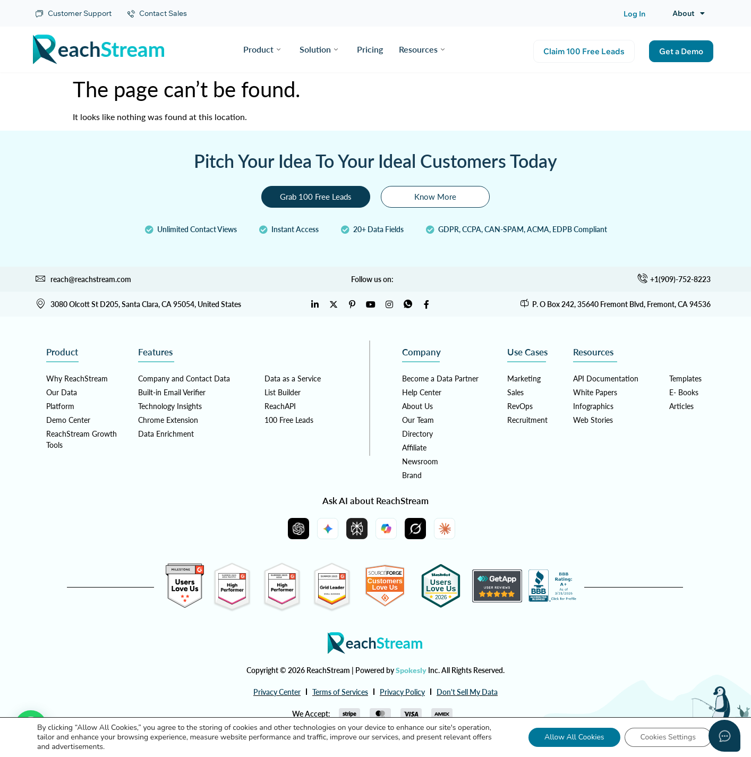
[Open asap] (724, 736)
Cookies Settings (668, 737)
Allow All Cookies (574, 737)
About (688, 13)
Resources (422, 49)
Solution (319, 49)
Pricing (370, 49)
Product (261, 49)
